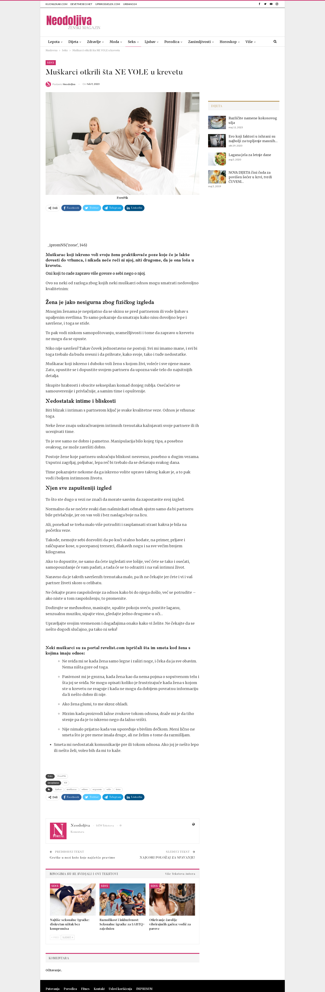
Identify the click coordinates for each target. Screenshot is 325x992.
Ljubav (150, 42)
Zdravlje (94, 42)
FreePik (62, 776)
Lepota (53, 42)
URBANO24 (130, 4)
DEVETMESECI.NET (81, 4)
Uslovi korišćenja (120, 989)
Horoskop (228, 42)
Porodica (171, 42)
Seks (132, 42)
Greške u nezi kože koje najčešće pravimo (82, 857)
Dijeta (73, 42)
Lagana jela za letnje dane (250, 155)
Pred (55, 937)
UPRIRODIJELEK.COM (107, 4)
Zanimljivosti (199, 42)
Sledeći (67, 937)
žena (118, 790)
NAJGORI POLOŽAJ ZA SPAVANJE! (167, 857)
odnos (85, 790)
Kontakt (99, 989)
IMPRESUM (144, 989)
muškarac (72, 790)
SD (65, 783)
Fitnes (85, 989)
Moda (114, 42)
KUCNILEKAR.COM (56, 4)
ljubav (58, 790)
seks (109, 790)
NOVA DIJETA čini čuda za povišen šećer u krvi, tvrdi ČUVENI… (250, 177)
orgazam (97, 790)
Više (249, 42)
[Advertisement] (204, 21)
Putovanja (52, 989)
